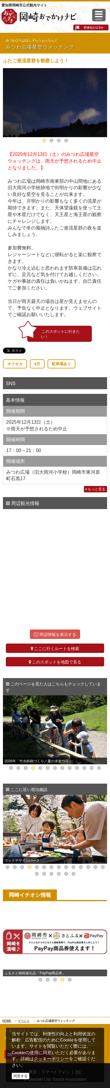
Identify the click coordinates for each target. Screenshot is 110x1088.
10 (77, 768)
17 (51, 874)
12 (92, 768)
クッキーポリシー (51, 1058)
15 (37, 874)
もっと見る (95, 489)
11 (84, 768)
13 (99, 768)
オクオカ (15, 364)
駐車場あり (61, 364)
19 (66, 874)
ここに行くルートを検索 (55, 648)
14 (103, 867)
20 (73, 874)
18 (59, 874)
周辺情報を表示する (55, 634)
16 (44, 874)
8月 (37, 364)
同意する (20, 1076)
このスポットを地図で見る (55, 662)
